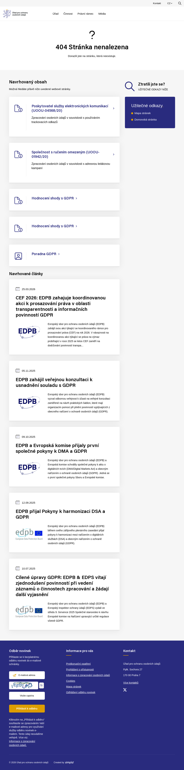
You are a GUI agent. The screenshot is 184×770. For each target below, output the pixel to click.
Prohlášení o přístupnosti (80, 669)
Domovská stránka (145, 119)
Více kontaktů (130, 682)
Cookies (70, 680)
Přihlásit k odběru (26, 708)
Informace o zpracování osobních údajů (88, 675)
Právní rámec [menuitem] (85, 13)
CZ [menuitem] (170, 4)
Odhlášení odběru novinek (80, 692)
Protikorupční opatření (78, 663)
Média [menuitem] (102, 13)
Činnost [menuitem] (68, 13)
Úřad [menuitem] (56, 13)
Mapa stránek (142, 113)
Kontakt (157, 3)
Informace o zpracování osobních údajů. (22, 743)
